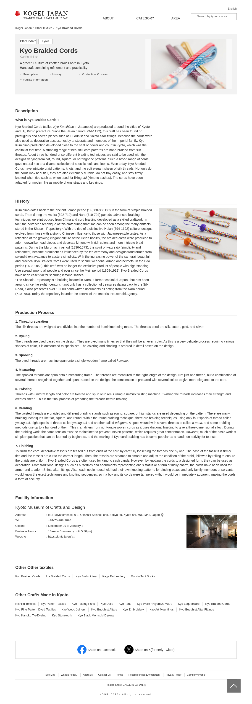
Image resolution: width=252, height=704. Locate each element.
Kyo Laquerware (189, 603)
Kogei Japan (23, 28)
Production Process (95, 74)
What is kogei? (69, 674)
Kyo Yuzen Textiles (53, 603)
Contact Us (104, 674)
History (56, 74)
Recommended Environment (144, 674)
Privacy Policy (173, 674)
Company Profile (196, 674)
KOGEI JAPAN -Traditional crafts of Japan (41, 15)
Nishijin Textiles (25, 603)
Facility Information (35, 79)
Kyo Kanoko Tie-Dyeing (30, 615)
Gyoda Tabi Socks (143, 576)
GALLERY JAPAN (134, 684)
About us (88, 674)
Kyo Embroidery (86, 576)
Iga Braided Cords (58, 576)
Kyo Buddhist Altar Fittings (196, 609)
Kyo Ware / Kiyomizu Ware (154, 603)
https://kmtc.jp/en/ (61, 536)
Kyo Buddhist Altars (104, 609)
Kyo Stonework (62, 615)
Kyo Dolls (106, 603)
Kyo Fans (125, 603)
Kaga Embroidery (113, 576)
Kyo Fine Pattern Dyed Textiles (35, 609)
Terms (119, 674)
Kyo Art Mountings (162, 609)
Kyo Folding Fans (83, 603)
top (228, 680)
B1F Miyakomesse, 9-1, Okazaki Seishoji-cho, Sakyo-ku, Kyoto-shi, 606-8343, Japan (104, 515)
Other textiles (43, 28)
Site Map (50, 674)
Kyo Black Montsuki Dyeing (96, 615)
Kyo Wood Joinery (74, 609)
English (232, 8)
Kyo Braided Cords (27, 576)
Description (30, 74)
